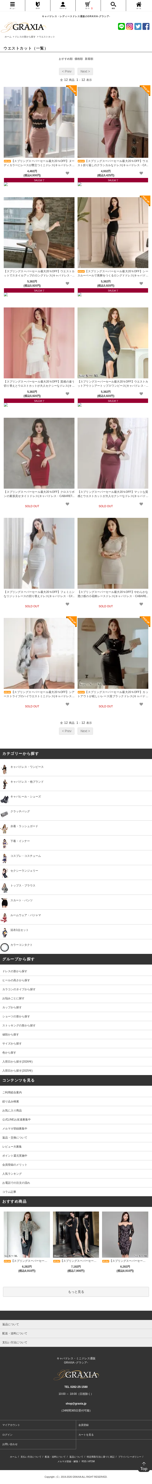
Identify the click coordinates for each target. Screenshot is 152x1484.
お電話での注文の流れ (16, 1182)
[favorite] (67, 173)
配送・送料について (55, 1457)
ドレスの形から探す (25, 36)
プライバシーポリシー (129, 1457)
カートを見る (86, 1434)
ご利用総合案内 (12, 1092)
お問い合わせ (10, 1444)
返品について (76, 1457)
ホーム (8, 36)
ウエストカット (47, 36)
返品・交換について (14, 1137)
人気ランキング (12, 1173)
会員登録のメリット (14, 1164)
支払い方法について (31, 1457)
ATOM (91, 1461)
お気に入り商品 (12, 1110)
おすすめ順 (66, 58)
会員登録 (83, 1425)
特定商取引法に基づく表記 (101, 1457)
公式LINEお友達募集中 (16, 1119)
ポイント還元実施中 (14, 1155)
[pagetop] (76, 1315)
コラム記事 (9, 1191)
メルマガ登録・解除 (67, 1461)
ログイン (7, 1434)
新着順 (89, 58)
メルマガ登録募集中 (14, 1128)
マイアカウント (11, 1425)
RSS (84, 1461)
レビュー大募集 (12, 1146)
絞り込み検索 (10, 1101)
